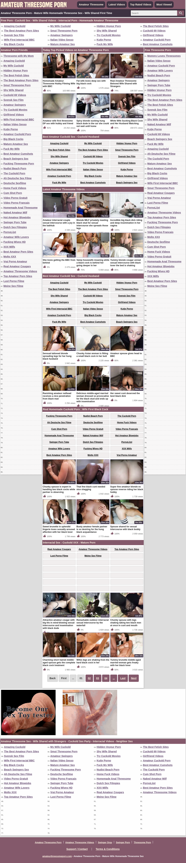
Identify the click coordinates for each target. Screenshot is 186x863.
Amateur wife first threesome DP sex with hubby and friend (58, 122)
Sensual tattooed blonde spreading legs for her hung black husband (57, 356)
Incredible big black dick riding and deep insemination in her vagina (126, 223)
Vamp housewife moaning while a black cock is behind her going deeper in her (92, 263)
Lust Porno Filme (13, 281)
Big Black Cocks (14, 44)
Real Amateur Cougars (17, 266)
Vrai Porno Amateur (15, 261)
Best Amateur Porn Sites (18, 251)
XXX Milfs (9, 246)
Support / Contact (77, 849)
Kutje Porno (104, 39)
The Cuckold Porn (14, 173)
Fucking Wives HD (14, 241)
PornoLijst (9, 232)
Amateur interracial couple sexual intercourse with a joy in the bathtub (59, 223)
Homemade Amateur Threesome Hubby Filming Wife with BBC (59, 84)
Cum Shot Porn (12, 192)
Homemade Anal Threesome (20, 207)
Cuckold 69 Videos (154, 30)
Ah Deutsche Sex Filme (17, 178)
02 (89, 678)
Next (133, 678)
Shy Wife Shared (107, 30)
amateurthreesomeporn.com (57, 856)
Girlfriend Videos (153, 35)
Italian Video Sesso (61, 39)
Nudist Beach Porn (14, 168)
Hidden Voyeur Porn (109, 26)
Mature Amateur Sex (62, 44)
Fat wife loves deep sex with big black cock (91, 82)
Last (123, 678)
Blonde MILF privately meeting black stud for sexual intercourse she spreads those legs (92, 224)
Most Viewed (164, 4)
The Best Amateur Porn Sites (21, 30)
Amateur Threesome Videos (20, 271)
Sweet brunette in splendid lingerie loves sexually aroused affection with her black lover (59, 529)
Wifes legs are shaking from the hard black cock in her (92, 661)
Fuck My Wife (105, 44)
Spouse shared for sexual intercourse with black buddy (125, 528)
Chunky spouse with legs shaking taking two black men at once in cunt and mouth (125, 623)
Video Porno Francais (16, 202)
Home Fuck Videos (14, 188)
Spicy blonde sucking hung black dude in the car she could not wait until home (92, 123)
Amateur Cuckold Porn (157, 39)
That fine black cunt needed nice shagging (90, 488)
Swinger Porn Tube (15, 222)
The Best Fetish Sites (156, 26)
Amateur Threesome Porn (48, 842)
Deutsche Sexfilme (14, 183)
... (114, 678)
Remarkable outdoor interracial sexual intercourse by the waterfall (92, 623)
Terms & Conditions (108, 849)
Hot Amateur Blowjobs (17, 217)
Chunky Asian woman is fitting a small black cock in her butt (92, 354)
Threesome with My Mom (18, 55)
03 (97, 678)
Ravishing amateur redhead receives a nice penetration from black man (57, 396)
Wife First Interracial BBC (19, 39)
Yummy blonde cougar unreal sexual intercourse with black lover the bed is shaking (125, 263)
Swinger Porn (123, 842)
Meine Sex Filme (13, 286)
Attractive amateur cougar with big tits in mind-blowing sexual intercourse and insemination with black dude (59, 624)
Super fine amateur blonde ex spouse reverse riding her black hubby (126, 489)
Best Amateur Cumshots (158, 44)
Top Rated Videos (140, 4)
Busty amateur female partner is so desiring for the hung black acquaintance (91, 529)
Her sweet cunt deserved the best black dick (125, 394)
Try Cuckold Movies (108, 35)
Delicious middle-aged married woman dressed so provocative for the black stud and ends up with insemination (92, 397)
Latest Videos (116, 4)
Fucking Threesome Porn (18, 163)
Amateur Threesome (91, 4)
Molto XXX (9, 256)
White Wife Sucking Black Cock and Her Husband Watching (126, 122)
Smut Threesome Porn (63, 30)
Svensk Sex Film (14, 35)
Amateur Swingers (61, 35)
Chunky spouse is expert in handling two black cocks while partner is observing (59, 489)
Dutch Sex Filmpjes (15, 227)
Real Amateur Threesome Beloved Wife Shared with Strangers (123, 84)
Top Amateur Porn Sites (17, 276)
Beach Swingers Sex (15, 158)
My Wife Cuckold (60, 26)
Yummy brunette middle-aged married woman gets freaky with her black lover (125, 663)
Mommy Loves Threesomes (164, 55)
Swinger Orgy (105, 842)
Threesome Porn (142, 842)
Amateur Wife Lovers (16, 237)
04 (105, 678)
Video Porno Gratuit (15, 197)
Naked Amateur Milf (15, 212)
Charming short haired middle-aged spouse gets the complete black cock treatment (59, 663)
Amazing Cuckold (14, 26)
